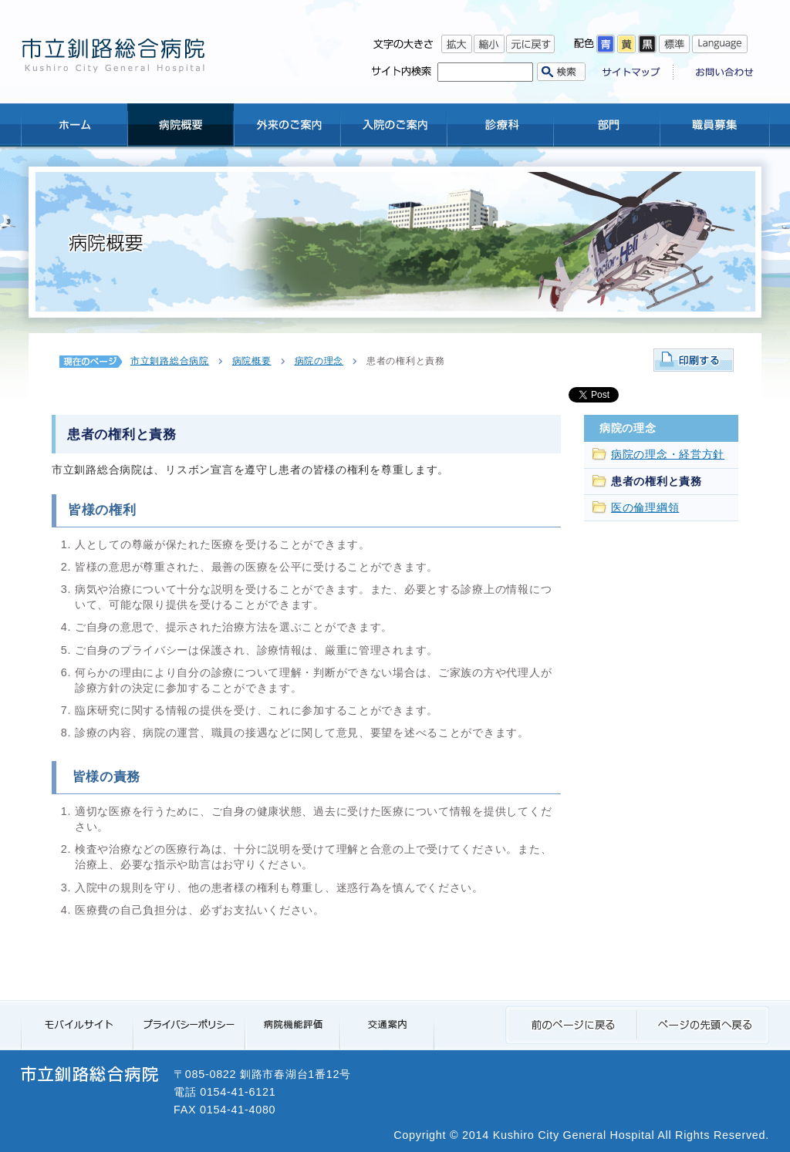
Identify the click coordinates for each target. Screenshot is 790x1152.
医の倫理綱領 (645, 508)
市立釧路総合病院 (169, 360)
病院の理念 (319, 360)
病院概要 (252, 360)
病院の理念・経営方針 (667, 454)
